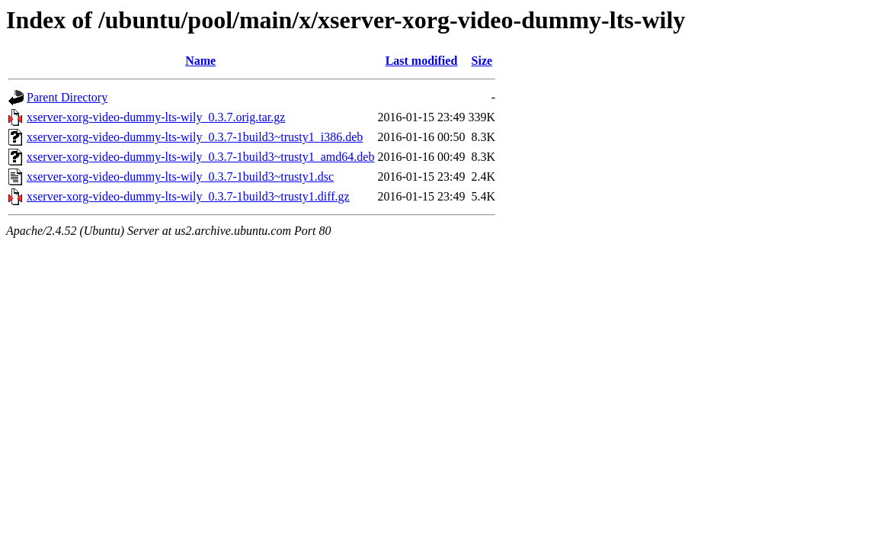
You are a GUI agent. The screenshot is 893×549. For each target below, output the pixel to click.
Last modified (422, 60)
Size (482, 60)
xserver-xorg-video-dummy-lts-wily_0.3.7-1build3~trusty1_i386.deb (195, 136)
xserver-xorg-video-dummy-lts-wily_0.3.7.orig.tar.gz (156, 117)
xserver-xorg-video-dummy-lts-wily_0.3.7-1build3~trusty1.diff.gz (188, 196)
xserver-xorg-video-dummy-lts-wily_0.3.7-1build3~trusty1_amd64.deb (200, 156)
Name (200, 60)
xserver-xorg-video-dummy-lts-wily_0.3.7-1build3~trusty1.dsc (180, 176)
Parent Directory (67, 97)
